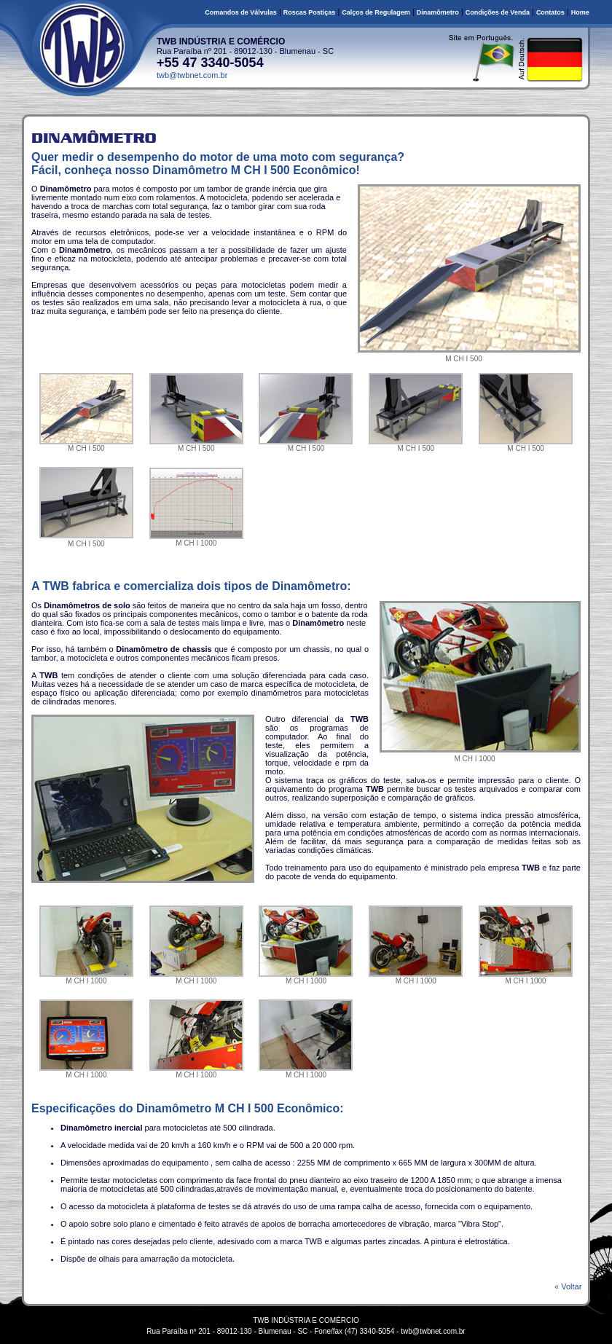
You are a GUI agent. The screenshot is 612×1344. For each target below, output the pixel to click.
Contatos (550, 12)
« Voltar (571, 1286)
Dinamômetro (438, 12)
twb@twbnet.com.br (192, 75)
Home (580, 12)
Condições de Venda (498, 12)
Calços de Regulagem (376, 12)
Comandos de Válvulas (241, 12)
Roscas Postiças (309, 12)
